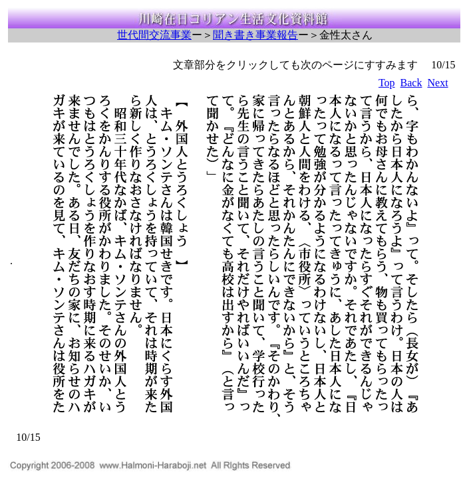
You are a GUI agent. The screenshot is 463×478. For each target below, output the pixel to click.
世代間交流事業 (154, 34)
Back (411, 82)
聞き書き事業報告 (255, 34)
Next (437, 82)
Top (387, 82)
